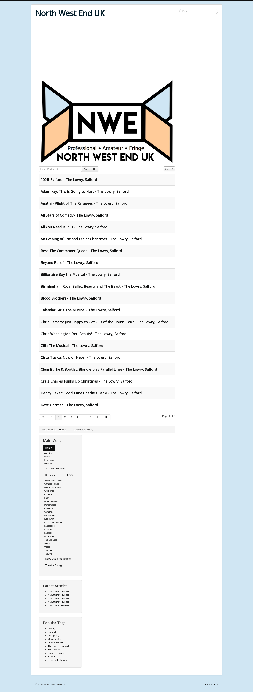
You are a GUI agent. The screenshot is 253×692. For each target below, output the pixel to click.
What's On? (49, 463)
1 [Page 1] (58, 417)
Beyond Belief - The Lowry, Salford (69, 262)
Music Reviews (51, 501)
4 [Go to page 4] (77, 417)
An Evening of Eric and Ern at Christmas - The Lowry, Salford (91, 239)
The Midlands (50, 540)
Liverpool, (53, 635)
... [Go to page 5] (84, 417)
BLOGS (70, 475)
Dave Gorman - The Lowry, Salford (69, 405)
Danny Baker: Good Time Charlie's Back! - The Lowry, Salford (91, 393)
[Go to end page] (106, 417)
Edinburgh (49, 519)
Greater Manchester (53, 522)
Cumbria (48, 512)
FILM (46, 498)
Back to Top (211, 684)
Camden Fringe (51, 484)
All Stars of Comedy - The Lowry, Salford (74, 215)
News (47, 456)
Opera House (55, 642)
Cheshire (48, 508)
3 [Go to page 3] (71, 417)
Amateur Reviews (55, 468)
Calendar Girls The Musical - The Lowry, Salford (80, 310)
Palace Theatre (56, 653)
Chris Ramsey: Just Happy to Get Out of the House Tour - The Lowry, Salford (104, 322)
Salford (47, 543)
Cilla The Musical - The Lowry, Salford (72, 345)
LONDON (48, 529)
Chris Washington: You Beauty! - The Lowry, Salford (83, 333)
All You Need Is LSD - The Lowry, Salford (74, 227)
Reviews (50, 475)
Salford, (52, 632)
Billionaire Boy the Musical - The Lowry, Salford (80, 274)
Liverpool (48, 533)
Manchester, (55, 639)
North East (49, 536)
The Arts (48, 554)
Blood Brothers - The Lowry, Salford (71, 298)
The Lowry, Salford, (59, 646)
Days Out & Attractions (58, 558)
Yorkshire (48, 550)
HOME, (52, 656)
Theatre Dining (53, 565)
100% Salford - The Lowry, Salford (69, 179)
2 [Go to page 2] (65, 417)
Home (48, 447)
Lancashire (49, 526)
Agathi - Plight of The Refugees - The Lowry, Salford (84, 203)
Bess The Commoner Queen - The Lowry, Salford (81, 250)
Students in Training (53, 480)
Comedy (48, 494)
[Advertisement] (126, 49)
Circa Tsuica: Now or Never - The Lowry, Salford (80, 357)
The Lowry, (54, 649)
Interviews (49, 460)
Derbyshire (49, 515)
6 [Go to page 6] (90, 417)
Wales (47, 547)
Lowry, (51, 628)
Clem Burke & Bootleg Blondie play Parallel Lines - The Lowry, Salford (99, 369)
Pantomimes (50, 505)
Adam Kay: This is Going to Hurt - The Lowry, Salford (85, 191)
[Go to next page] (98, 417)
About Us (48, 453)
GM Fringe (49, 491)
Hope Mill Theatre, (58, 660)
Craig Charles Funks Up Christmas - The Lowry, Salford (86, 381)
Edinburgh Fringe (52, 487)
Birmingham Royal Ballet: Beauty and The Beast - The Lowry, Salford (98, 286)
